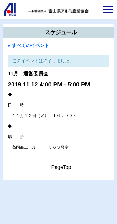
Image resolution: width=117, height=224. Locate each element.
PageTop (61, 167)
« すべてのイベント (28, 45)
